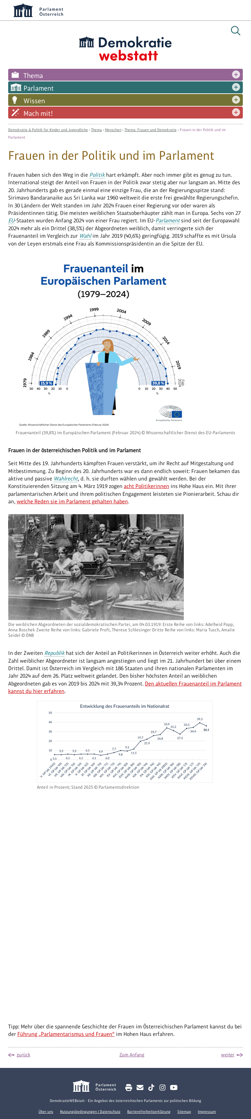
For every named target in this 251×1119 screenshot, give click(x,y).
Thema (33, 75)
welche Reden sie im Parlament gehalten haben (72, 501)
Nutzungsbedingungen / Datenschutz (90, 1111)
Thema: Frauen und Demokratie (150, 130)
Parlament (39, 88)
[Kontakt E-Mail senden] (140, 1087)
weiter (227, 1054)
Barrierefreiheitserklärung (149, 1111)
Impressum (207, 1111)
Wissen (34, 101)
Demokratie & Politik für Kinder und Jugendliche (48, 130)
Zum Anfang (131, 1054)
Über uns (46, 1111)
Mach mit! (38, 113)
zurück (23, 1054)
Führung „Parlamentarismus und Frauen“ (66, 1034)
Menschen (113, 130)
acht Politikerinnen (146, 486)
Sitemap (184, 1111)
